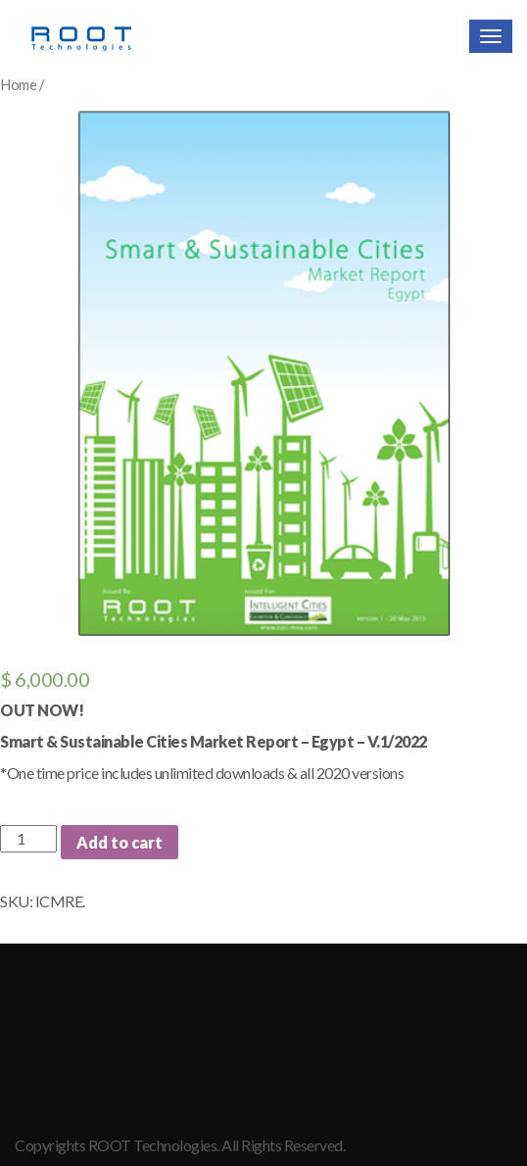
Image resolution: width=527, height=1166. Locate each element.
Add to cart (119, 842)
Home (18, 84)
